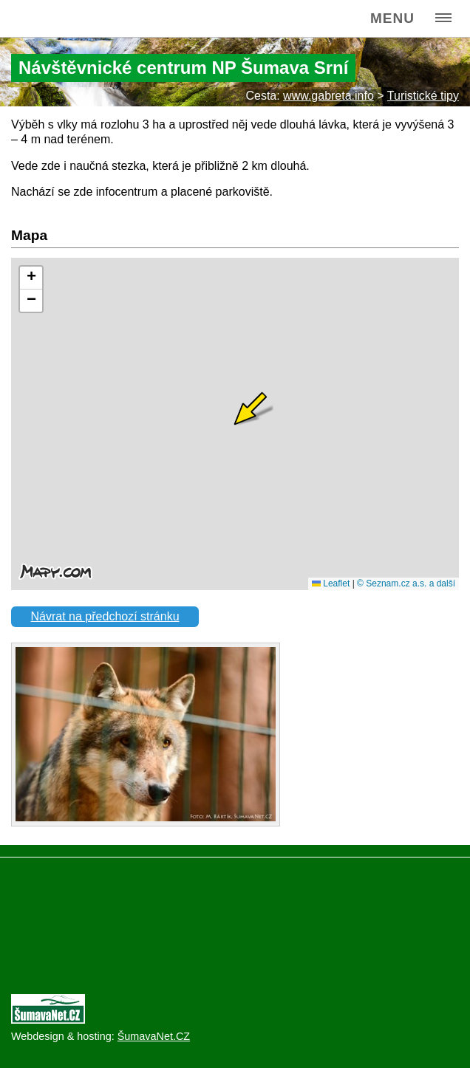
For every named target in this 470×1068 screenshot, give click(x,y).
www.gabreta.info (328, 95)
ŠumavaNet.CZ (153, 1036)
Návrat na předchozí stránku (105, 616)
